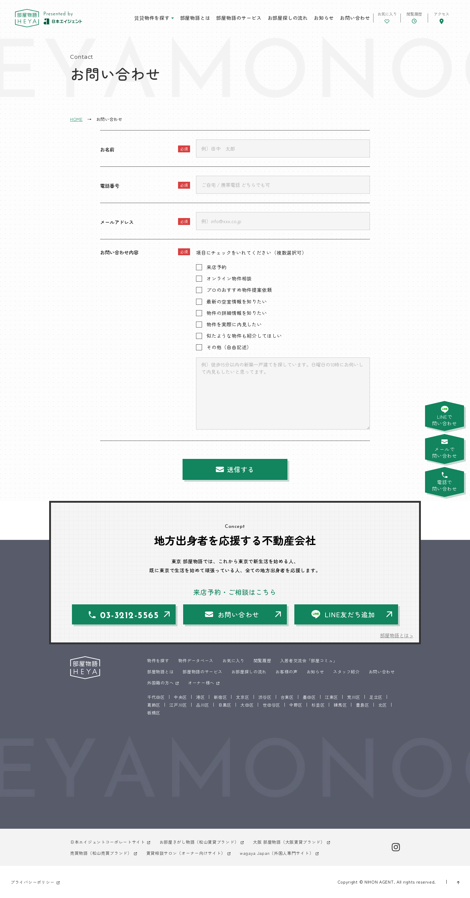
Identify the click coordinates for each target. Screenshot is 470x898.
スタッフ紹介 (346, 672)
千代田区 (156, 697)
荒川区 (353, 697)
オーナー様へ (201, 683)
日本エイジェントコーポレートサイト (107, 842)
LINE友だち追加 (350, 614)
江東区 (331, 697)
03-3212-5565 (129, 616)
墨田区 (309, 697)
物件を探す (158, 660)
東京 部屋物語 (27, 18)
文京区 (242, 697)
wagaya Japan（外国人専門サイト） (277, 853)
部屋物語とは (195, 17)
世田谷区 (271, 705)
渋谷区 (265, 697)
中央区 (180, 697)
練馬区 (340, 705)
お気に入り (233, 660)
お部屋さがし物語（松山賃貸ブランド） (199, 842)
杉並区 (318, 705)
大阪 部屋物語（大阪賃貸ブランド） (289, 842)
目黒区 (224, 705)
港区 (200, 697)
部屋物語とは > (396, 635)
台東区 (287, 697)
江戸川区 (178, 705)
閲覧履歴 (262, 660)
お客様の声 (286, 672)
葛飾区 (153, 705)
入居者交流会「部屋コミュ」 (308, 660)
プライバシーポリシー (32, 882)
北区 (382, 705)
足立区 (375, 697)
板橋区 (153, 713)
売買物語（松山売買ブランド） (101, 853)
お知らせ (324, 17)
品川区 (202, 705)
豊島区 (362, 705)
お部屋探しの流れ (288, 17)
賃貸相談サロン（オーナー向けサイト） (186, 853)
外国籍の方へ (160, 683)
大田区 (247, 705)
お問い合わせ (355, 17)
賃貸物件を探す (152, 17)
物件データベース (196, 660)
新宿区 (220, 697)
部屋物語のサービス (238, 17)
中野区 (295, 705)
